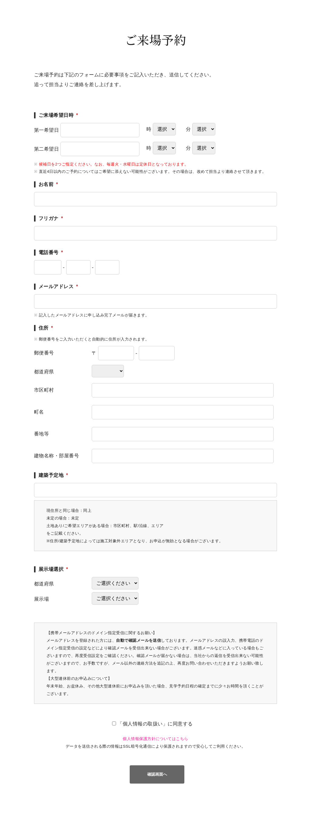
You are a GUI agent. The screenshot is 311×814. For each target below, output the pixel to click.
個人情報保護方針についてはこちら (155, 738)
